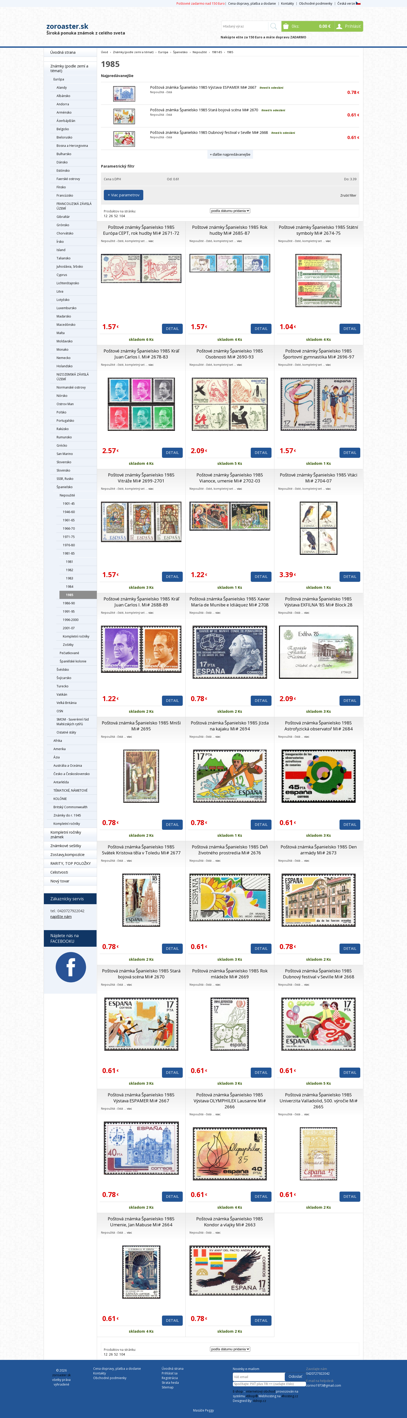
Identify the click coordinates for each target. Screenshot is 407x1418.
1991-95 (69, 611)
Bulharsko (64, 154)
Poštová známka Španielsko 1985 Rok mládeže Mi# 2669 (230, 974)
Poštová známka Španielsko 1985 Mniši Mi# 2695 (141, 726)
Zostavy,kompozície (67, 854)
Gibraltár (63, 217)
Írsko (60, 241)
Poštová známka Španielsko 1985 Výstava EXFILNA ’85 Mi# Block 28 (318, 602)
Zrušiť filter (348, 195)
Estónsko (63, 170)
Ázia (56, 757)
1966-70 (69, 528)
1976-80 (69, 545)
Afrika (57, 740)
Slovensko (64, 462)
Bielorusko (64, 137)
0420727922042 (318, 1373)
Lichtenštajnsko (68, 283)
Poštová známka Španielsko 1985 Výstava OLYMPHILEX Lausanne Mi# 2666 (230, 1101)
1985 (69, 595)
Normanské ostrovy (71, 387)
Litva (60, 291)
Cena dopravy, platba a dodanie (252, 3)
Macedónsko (66, 324)
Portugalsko (65, 420)
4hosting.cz (289, 1396)
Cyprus (62, 275)
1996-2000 (70, 620)
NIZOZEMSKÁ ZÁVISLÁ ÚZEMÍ (73, 376)
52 (116, 216)
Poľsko (61, 412)
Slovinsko (63, 470)
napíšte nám (61, 916)
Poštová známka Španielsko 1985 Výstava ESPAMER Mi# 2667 (203, 87)
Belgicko (63, 129)
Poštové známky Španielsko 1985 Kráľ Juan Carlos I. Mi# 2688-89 (141, 602)
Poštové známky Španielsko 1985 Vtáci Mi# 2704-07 (318, 478)
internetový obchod (260, 1391)
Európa (58, 79)
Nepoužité (67, 495)
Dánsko (62, 162)
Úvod (104, 52)
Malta (61, 333)
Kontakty (287, 3)
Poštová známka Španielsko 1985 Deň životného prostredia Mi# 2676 (230, 850)
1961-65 (69, 520)
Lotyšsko (63, 300)
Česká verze (349, 3)
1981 (69, 561)
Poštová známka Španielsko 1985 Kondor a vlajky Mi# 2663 (229, 1222)
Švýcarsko (64, 678)
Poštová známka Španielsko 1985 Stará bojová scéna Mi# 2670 (204, 109)
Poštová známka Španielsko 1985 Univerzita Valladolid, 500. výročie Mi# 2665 (319, 1101)
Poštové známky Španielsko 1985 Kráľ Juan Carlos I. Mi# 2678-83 (141, 354)
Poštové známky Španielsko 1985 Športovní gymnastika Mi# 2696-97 (318, 354)
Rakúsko (63, 429)
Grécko (62, 445)
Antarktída (61, 782)
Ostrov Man (65, 404)
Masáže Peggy (203, 1410)
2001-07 (69, 628)
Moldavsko (65, 341)
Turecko (63, 686)
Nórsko (62, 395)
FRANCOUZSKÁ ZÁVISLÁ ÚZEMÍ (74, 206)
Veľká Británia (67, 703)
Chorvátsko (65, 233)
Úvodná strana (63, 52)
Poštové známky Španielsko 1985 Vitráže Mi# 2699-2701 (141, 478)
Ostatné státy (66, 732)
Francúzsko (65, 195)
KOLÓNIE (60, 799)
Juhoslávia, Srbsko (70, 266)
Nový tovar (59, 881)
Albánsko (63, 96)
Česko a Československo (71, 774)
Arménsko (64, 112)
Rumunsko (64, 437)
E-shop (238, 1391)
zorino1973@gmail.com (323, 1385)
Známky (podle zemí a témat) (69, 68)
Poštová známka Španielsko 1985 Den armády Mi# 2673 (319, 850)
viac (151, 241)
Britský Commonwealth (70, 807)
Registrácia (170, 1378)
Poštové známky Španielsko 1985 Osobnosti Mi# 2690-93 (229, 354)
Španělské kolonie (73, 661)
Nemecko (64, 358)
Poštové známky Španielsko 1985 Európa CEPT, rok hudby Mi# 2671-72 (141, 230)
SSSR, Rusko (65, 478)
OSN (60, 711)
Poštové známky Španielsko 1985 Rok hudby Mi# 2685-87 (229, 230)
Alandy (62, 87)
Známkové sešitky (65, 845)
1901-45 (69, 503)
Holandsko (65, 366)
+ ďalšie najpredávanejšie (230, 154)
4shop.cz (259, 1401)
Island (61, 250)
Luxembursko (67, 308)
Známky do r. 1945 (67, 815)
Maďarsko (64, 316)
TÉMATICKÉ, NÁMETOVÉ (70, 790)
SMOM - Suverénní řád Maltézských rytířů (73, 721)
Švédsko (63, 669)
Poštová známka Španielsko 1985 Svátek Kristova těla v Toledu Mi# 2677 (141, 850)
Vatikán (62, 694)
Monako (63, 349)
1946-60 (69, 512)
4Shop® (252, 1396)
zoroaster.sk (67, 26)
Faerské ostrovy (68, 179)
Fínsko (61, 187)
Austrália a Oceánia (67, 765)
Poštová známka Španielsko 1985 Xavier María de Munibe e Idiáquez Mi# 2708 (229, 602)
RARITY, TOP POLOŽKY (70, 863)
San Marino (65, 454)
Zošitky (68, 644)
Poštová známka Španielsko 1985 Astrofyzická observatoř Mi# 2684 (318, 726)
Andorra (63, 104)
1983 (69, 578)
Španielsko (65, 487)
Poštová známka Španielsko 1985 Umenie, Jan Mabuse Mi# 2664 (141, 1222)
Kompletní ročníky (76, 636)
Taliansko (64, 258)
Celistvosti (59, 872)
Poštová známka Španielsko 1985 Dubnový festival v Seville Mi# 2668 (209, 132)
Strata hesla (170, 1382)
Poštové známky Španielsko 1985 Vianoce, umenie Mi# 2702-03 (229, 478)
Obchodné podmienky (315, 3)
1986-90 (69, 603)
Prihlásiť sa (170, 1373)
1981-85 (69, 553)
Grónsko (63, 225)
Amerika (59, 749)
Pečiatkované (69, 653)
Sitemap (168, 1387)
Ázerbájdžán (66, 121)
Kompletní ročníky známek (65, 834)
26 (111, 216)
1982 (69, 570)
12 (105, 216)
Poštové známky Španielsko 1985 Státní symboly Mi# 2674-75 (318, 230)
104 (122, 216)
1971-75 (69, 537)
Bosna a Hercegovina (72, 145)
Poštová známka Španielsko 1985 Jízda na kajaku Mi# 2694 (230, 726)
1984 (69, 586)
